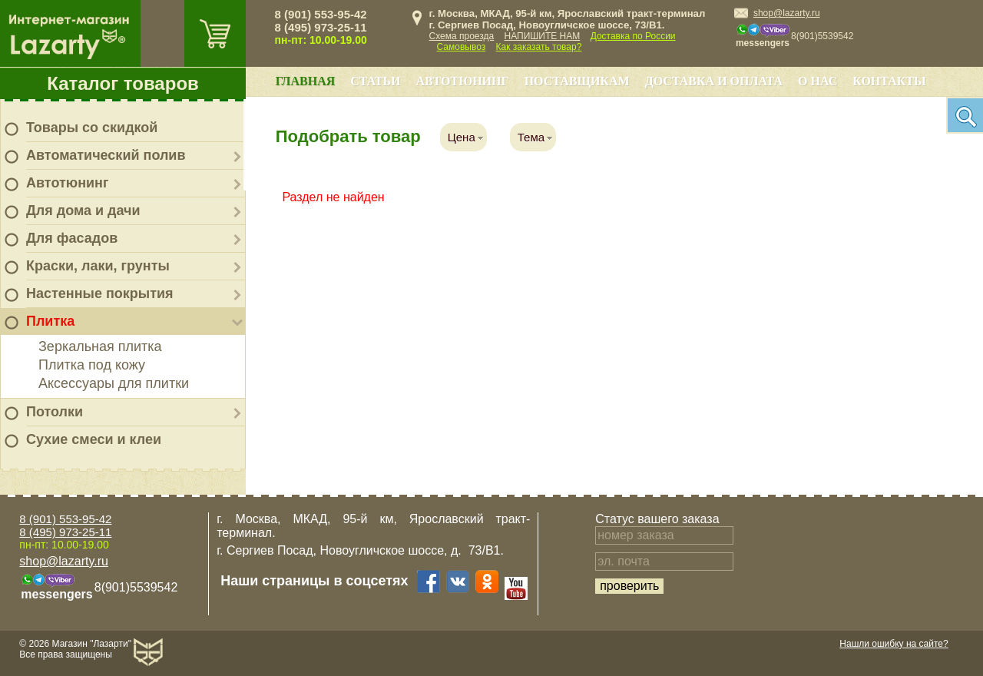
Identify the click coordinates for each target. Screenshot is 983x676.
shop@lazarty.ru (786, 13)
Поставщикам (577, 81)
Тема (531, 137)
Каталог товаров (123, 83)
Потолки (54, 411)
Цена (461, 137)
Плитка (50, 321)
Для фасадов (71, 238)
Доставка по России (633, 36)
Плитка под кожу (91, 365)
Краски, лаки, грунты (98, 265)
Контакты (889, 81)
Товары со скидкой (91, 127)
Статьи (375, 81)
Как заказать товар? (539, 46)
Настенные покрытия (100, 293)
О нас (817, 81)
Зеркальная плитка (100, 346)
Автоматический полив (106, 155)
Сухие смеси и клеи (93, 439)
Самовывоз (461, 46)
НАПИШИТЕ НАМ (543, 36)
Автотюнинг (67, 183)
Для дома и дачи (83, 210)
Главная (305, 81)
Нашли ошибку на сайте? (893, 643)
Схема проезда (462, 36)
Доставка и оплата (714, 81)
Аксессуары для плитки (113, 383)
